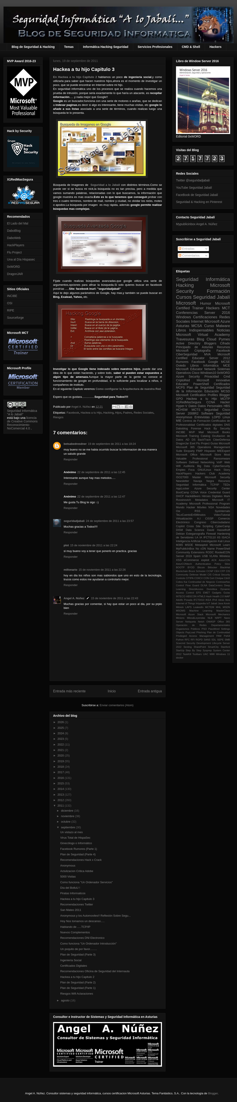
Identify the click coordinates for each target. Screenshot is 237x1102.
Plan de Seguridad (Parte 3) (77, 954)
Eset (192, 443)
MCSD (225, 391)
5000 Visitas (68, 876)
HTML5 (201, 596)
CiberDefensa (221, 439)
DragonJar (182, 443)
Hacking (108, 412)
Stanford (225, 647)
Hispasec (210, 450)
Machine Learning (200, 610)
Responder (71, 459)
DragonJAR (15, 274)
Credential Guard (219, 492)
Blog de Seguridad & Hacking (33, 47)
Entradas (186, 248)
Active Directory (188, 343)
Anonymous (67, 865)
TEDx (226, 484)
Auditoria (188, 466)
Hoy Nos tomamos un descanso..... (82, 921)
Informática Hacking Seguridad (105, 47)
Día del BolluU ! (70, 887)
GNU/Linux (204, 469)
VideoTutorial (222, 514)
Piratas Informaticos (72, 893)
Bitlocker (212, 567)
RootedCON (222, 552)
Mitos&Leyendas (196, 618)
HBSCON (191, 596)
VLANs (213, 556)
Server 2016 (217, 313)
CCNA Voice (199, 492)
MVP (192, 432)
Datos (193, 406)
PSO (204, 629)
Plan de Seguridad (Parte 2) (77, 982)
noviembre (68, 816)
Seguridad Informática (203, 279)
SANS (207, 639)
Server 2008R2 (187, 413)
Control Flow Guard (187, 585)
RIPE (10, 310)
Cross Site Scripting (200, 526)
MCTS (196, 409)
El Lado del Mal (17, 223)
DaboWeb (14, 238)
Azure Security (188, 376)
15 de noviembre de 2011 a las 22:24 (93, 545)
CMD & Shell (191, 47)
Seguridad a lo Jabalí (105, 184)
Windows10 (208, 373)
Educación (211, 391)
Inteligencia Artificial (188, 541)
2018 (61, 766)
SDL (213, 639)
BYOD (191, 567)
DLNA (204, 585)
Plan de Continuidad (218, 632)
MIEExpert (223, 450)
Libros (194, 365)
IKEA (208, 600)
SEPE (220, 639)
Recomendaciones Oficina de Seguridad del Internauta (94, 971)
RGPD (199, 639)
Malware (223, 326)
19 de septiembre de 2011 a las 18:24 (112, 443)
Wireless (224, 556)
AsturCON (224, 560)
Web (227, 462)
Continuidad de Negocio (201, 582)
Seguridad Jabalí (211, 297)
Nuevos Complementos (75, 932)
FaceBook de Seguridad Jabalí (197, 195)
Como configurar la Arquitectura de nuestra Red (128, 389)
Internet (197, 321)
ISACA (226, 537)
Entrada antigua (150, 691)
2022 (61, 744)
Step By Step (193, 650)
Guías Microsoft (220, 443)
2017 (61, 772)
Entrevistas (202, 417)
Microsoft (186, 303)
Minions (180, 618)
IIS (218, 537)
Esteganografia (195, 533)
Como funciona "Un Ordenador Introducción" (88, 943)
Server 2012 (219, 358)
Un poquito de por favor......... (78, 949)
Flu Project (14, 252)
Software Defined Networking (195, 462)
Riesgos (58, 417)
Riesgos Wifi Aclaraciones (76, 993)
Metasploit (201, 544)
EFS (198, 592)
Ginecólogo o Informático (76, 843)
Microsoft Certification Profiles (197, 395)
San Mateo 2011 (70, 910)
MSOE (189, 544)
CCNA (210, 402)
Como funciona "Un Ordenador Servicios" (86, 882)
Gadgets (216, 592)
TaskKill (187, 654)
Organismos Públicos (188, 629)
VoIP (219, 462)
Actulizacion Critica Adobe (76, 871)
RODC (210, 552)
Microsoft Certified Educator (203, 356)
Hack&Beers (193, 496)
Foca (192, 469)
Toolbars (197, 654)
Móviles (201, 507)
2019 (61, 761)
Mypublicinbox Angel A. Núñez (196, 224)
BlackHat (225, 567)
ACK (214, 560)
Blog (200, 339)
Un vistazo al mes (71, 832)
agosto (65, 1000)
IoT (208, 603)
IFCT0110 (209, 537)
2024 (61, 733)
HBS (227, 406)
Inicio (112, 691)
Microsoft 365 (185, 447)
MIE (178, 420)
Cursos (184, 297)
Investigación (209, 541)
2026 (61, 722)
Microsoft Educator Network (195, 369)
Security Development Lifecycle (204, 643)
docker (179, 657)
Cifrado (225, 343)
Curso (209, 326)
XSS (178, 560)
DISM (179, 530)
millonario (70, 569)
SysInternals (222, 511)
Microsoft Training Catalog (193, 436)
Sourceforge (15, 317)
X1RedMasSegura (188, 402)
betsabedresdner (75, 443)
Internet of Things (185, 603)
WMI (212, 654)
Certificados (222, 384)
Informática (211, 365)
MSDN (226, 607)
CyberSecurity (221, 466)
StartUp (180, 650)
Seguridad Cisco (217, 409)
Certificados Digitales (73, 965)
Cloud (211, 339)
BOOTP (180, 567)
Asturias (182, 326)
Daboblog (182, 428)
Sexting (187, 647)
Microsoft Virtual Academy (203, 335)
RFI (193, 639)
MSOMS (180, 610)
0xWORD (13, 266)
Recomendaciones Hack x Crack (81, 859)
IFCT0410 (199, 600)
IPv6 (214, 600)
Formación (218, 291)
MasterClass (223, 610)
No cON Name (205, 548)
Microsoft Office (186, 454)
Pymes (224, 339)
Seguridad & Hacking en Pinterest (199, 202)
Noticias (223, 330)
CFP (222, 571)
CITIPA (190, 578)
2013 (61, 794)
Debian (180, 533)
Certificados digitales (209, 424)
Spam (197, 556)
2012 (61, 800)
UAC (205, 654)
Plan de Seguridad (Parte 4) (77, 854)
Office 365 (223, 621)
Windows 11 (223, 654)
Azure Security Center (212, 488)
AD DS (190, 439)
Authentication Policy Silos (212, 564)
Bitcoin (201, 567)
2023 (61, 738)
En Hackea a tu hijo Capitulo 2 (75, 77)
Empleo (180, 469)
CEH (216, 571)
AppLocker (182, 488)
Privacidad (212, 376)
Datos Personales (210, 406)
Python (180, 639)
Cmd (226, 376)
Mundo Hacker (185, 507)
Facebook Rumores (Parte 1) (78, 848)
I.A (196, 537)
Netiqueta (190, 621)
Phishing (201, 632)
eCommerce (191, 560)
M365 (179, 544)
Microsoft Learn (220, 544)
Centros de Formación (196, 420)
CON (206, 578)
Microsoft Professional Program (209, 503)
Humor (205, 303)
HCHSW (182, 409)
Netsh (201, 621)
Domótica (212, 589)
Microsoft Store (210, 454)
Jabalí (214, 603)
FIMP (199, 450)
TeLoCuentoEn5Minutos (190, 514)
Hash (209, 596)
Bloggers (210, 343)
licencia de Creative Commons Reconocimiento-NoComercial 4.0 (22, 423)
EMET (206, 592)
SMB (227, 639)
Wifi (178, 466)
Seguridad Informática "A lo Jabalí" (22, 412)
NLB (210, 618)
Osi (178, 511)
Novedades (223, 507)
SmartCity (213, 647)
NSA (211, 507)
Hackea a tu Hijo (91, 412)
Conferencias (187, 313)
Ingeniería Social (70, 960)
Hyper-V (181, 406)
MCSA (196, 326)
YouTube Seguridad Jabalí (194, 187)
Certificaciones (205, 317)
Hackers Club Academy (212, 473)
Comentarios (189, 255)
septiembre (68, 827)
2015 (61, 783)
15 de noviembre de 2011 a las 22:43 (114, 598)
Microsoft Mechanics (218, 614)
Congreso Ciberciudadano (212, 522)
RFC (187, 639)
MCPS (180, 387)
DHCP (180, 496)
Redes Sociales (143, 412)
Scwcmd (180, 643)
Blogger (224, 395)
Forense (196, 428)
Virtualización (184, 518)
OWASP (210, 621)
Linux (226, 417)
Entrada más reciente (69, 691)
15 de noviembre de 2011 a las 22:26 (102, 569)
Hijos (118, 412)
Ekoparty (189, 450)
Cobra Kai (181, 582)
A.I (198, 518)
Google (213, 362)
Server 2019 (184, 556)
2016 (61, 778)
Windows (183, 317)
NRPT (218, 618)
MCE (226, 365)
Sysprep (207, 650)
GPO (179, 398)
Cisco (195, 373)
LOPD (216, 417)
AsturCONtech (184, 564)
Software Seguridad (215, 413)
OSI (9, 303)
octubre (66, 821)
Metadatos (201, 499)
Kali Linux (224, 541)
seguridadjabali (74, 521)
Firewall (211, 533)
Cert (212, 578)
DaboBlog (14, 230)
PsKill (227, 636)
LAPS (188, 607)
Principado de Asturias (194, 347)
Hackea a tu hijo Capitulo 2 (77, 977)
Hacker (225, 402)
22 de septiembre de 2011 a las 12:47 (101, 496)
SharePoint (200, 647)
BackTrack (204, 439)
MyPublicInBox (185, 548)
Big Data (203, 466)
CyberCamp (222, 526)
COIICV (198, 578)
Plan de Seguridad (200, 387)
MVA (207, 354)
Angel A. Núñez (81, 406)
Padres (127, 412)
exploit (205, 560)
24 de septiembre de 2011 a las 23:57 (110, 521)
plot (66, 545)
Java (220, 603)
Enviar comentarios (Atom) (116, 705)
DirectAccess (196, 589)
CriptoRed (183, 380)
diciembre (67, 810)
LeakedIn (198, 607)
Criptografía (202, 350)
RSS (197, 511)
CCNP (210, 571)
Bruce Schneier (197, 571)
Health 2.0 (218, 596)
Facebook (72, 412)
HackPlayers (15, 245)
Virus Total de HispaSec (75, 837)
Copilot (180, 526)
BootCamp (182, 492)
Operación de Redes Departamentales (203, 625)
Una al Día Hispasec (21, 259)
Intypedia (201, 603)
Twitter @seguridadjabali (193, 180)
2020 (61, 755)
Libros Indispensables (195, 330)
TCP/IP (214, 484)
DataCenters (216, 585)
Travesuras (185, 339)
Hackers (216, 47)
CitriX (227, 578)
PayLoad (190, 632)
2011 (61, 805)
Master (196, 477)
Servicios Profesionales (155, 47)
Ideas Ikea (224, 600)
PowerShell (201, 384)
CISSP (209, 518)
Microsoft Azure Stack (189, 614)
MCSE (225, 362)
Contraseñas (223, 582)
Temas (69, 47)
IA (200, 537)
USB (205, 556)
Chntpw (219, 578)
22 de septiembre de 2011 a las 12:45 (101, 472)
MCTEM (209, 607)
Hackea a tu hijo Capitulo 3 (77, 899)
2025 (61, 727)
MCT (226, 308)
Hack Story (222, 469)
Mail (201, 432)
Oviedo (181, 365)
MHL (218, 607)
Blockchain (182, 571)
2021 (61, 750)
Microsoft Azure (217, 321)
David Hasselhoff (218, 530)
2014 (61, 789)
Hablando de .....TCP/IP (75, 926)
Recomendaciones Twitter (76, 904)
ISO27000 (182, 477)
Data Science (195, 530)
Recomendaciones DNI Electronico (82, 937)
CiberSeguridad (186, 354)
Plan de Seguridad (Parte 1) (77, 988)
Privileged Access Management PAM (198, 636)
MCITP (225, 398)
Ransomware (222, 458)
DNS (227, 424)
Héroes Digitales (212, 496)
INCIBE (12, 296)
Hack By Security (217, 428)
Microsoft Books (218, 432)
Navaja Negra (203, 481)
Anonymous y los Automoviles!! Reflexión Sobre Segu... (95, 915)
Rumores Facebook (190, 362)
